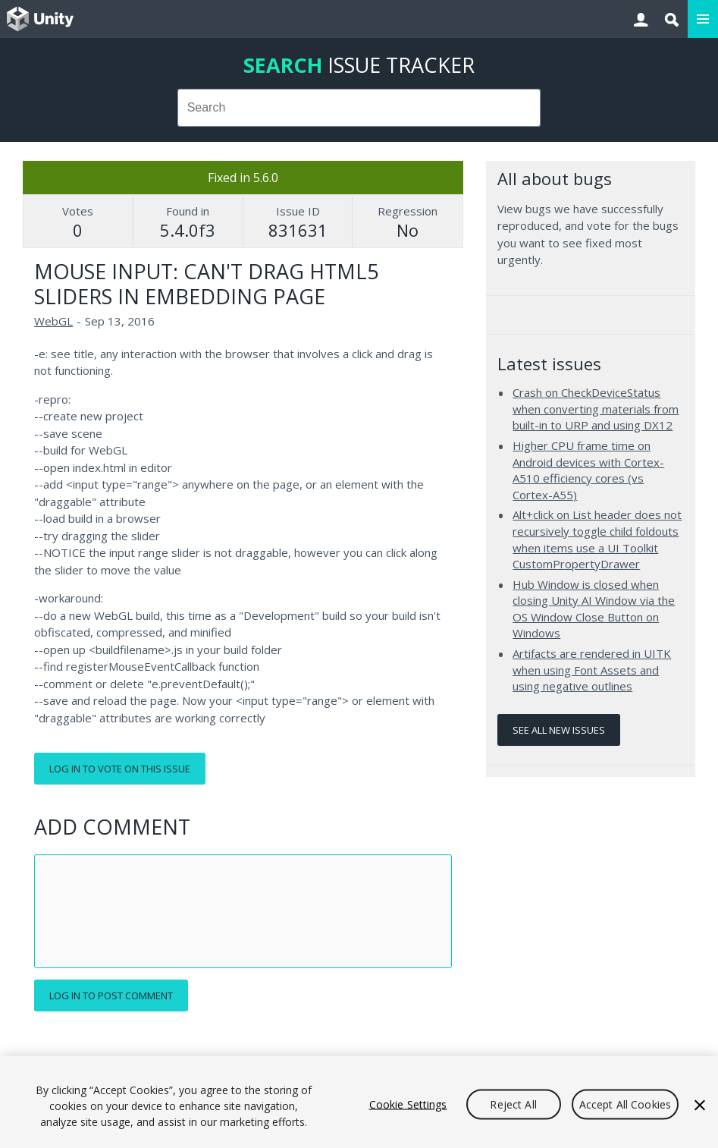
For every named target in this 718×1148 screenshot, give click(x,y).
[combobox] (359, 108)
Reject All (513, 1103)
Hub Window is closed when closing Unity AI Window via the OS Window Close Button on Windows (594, 609)
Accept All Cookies (625, 1103)
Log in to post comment (111, 995)
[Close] (700, 1104)
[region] (359, 1102)
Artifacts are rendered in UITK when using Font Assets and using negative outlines (592, 670)
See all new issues (559, 730)
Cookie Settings (408, 1103)
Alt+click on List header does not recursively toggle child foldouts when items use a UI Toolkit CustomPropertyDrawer (597, 539)
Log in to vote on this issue (119, 768)
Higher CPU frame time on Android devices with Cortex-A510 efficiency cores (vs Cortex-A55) (588, 470)
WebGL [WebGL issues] (53, 321)
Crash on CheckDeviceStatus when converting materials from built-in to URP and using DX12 (596, 408)
